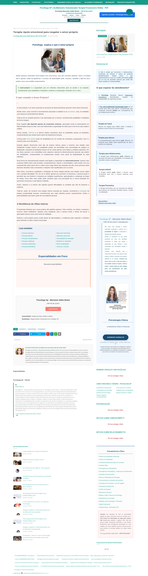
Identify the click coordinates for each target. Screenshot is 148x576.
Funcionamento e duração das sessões (111, 480)
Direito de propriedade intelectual (109, 456)
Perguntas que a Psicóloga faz (124, 390)
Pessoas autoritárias (28, 246)
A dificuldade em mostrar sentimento (35, 451)
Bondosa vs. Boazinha (64, 241)
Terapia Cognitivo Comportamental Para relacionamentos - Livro (83, 566)
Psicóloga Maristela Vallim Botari (67, 11)
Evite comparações (63, 244)
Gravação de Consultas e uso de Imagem (111, 483)
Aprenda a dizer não (63, 236)
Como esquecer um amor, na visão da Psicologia (35, 503)
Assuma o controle (63, 246)
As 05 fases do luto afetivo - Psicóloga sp (36, 468)
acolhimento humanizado (111, 229)
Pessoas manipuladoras (30, 238)
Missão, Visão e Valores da (107, 495)
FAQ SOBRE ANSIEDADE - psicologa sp (24, 555)
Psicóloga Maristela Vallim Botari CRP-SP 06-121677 (30, 36)
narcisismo (71, 111)
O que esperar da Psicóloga (104, 390)
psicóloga (118, 226)
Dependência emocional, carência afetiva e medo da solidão (72, 555)
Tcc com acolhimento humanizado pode (114, 107)
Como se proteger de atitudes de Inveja (101, 559)
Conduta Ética (103, 465)
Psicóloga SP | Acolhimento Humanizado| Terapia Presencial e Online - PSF (74, 7)
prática (125, 236)
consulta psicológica (105, 348)
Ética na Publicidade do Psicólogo (109, 477)
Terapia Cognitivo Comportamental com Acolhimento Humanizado (36, 511)
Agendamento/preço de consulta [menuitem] (69, 2)
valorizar (31, 132)
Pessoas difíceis (27, 236)
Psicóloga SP (105, 219)
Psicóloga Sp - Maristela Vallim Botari (53, 300)
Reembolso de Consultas (106, 498)
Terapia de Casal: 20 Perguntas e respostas (81, 562)
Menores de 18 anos (105, 492)
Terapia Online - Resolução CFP (109, 507)
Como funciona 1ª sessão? (123, 388)
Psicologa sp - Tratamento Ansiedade (24, 569)
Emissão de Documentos (106, 474)
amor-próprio (31, 139)
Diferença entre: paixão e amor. (33, 459)
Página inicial (16, 28)
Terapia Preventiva (106, 185)
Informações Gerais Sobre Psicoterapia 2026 (114, 54)
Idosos (72, 15)
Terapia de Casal (105, 124)
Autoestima (22, 329)
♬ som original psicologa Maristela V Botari (28, 414)
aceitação (83, 191)
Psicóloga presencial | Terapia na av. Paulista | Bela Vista (35, 494)
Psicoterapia (25, 28)
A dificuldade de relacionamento (45, 555)
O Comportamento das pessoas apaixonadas (52, 566)
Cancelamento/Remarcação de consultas (111, 462)
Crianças (64, 15)
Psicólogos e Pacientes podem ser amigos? (48, 559)
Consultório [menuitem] (24, 2)
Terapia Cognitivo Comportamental (101, 396)
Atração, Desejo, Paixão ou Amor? (102, 562)
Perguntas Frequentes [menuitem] (125, 2)
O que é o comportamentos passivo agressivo (26, 566)
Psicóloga (104, 95)
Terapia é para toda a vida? (107, 203)
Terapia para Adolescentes (109, 153)
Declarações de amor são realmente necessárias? (55, 562)
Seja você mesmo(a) (63, 233)
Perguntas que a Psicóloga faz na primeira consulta (37, 477)
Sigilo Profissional (104, 504)
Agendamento (74, 20)
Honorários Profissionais (106, 486)
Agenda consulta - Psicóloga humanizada (117, 14)
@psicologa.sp (19, 386)
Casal (77, 15)
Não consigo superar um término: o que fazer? (102, 555)
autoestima (53, 76)
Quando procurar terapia (103, 393)
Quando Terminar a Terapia (124, 393)
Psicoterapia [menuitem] (48, 2)
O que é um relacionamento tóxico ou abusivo (27, 562)
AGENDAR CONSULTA (115, 337)
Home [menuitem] (15, 2)
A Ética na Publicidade (106, 459)
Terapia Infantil (105, 169)
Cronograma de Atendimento (108, 468)
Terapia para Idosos (106, 138)
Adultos (83, 15)
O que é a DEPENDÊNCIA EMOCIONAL (24, 559)
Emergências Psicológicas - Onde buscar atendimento (115, 471)
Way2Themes (28, 573)
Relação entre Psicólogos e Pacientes (110, 501)
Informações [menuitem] (110, 2)
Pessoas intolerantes (29, 244)
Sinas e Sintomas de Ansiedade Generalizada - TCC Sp (117, 566)
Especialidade (32, 329)
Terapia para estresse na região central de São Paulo (75, 559)
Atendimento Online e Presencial (118, 326)
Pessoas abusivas (28, 233)
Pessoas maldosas (28, 241)
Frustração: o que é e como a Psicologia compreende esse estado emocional (36, 536)
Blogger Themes (44, 573)
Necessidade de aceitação (65, 238)
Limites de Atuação (105, 489)
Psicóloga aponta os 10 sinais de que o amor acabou (35, 485)
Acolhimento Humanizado (103, 388)
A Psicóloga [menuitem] (36, 2)
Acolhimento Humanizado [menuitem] (93, 2)
